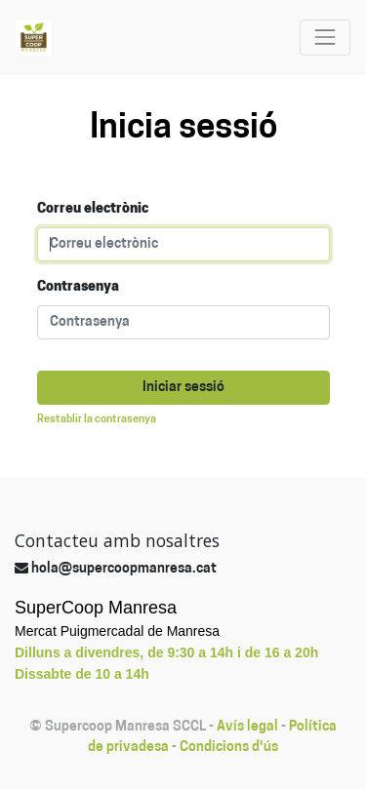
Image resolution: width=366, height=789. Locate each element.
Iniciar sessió (183, 387)
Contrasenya (78, 287)
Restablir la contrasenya (96, 419)
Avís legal (247, 727)
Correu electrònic (92, 209)
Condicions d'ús (229, 747)
